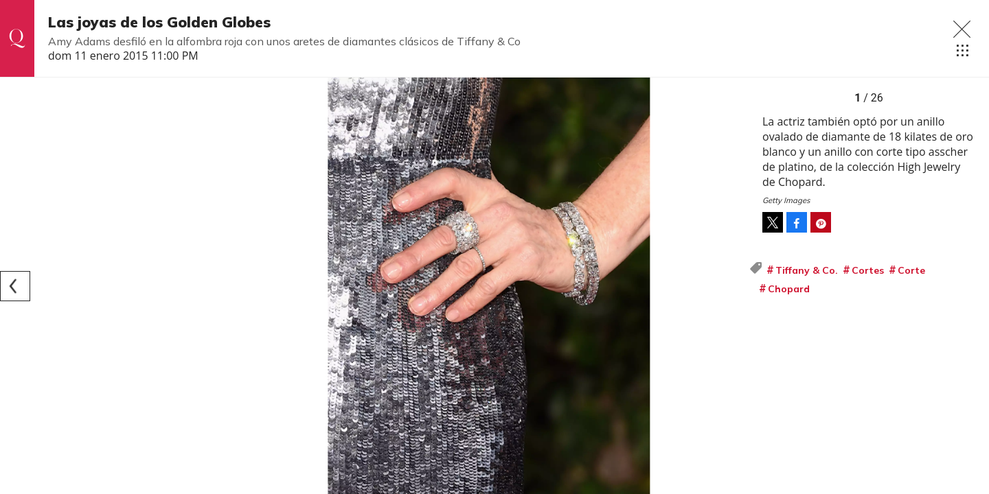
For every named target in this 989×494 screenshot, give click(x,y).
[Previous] (15, 286)
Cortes (868, 270)
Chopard (789, 289)
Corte (911, 270)
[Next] (733, 286)
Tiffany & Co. (806, 270)
